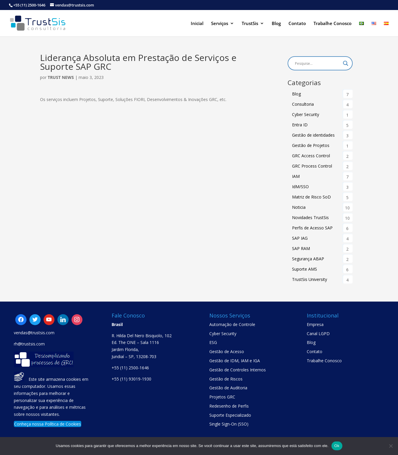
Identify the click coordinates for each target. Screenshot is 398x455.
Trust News (61, 77)
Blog (276, 23)
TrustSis (250, 23)
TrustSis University (309, 279)
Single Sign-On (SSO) (228, 424)
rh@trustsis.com (29, 344)
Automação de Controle (232, 324)
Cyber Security (305, 114)
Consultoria (303, 104)
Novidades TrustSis (310, 217)
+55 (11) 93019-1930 (131, 379)
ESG (213, 342)
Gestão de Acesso (226, 351)
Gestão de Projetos (310, 145)
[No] (391, 446)
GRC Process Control (312, 166)
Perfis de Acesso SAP (312, 228)
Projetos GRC (222, 397)
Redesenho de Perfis (229, 406)
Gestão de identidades (313, 135)
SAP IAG (300, 238)
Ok (336, 446)
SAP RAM (301, 248)
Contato (297, 23)
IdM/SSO (300, 186)
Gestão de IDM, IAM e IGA (234, 360)
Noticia (299, 207)
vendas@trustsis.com (34, 332)
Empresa (315, 324)
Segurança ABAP (308, 259)
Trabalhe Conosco (332, 23)
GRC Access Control (311, 155)
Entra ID (300, 125)
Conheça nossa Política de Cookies (47, 424)
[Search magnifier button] (345, 63)
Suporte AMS (304, 269)
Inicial (197, 23)
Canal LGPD (318, 333)
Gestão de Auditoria (228, 388)
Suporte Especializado (230, 415)
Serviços (219, 23)
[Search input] (317, 63)
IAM (296, 176)
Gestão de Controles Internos (237, 370)
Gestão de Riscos (226, 379)
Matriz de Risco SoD (311, 197)
